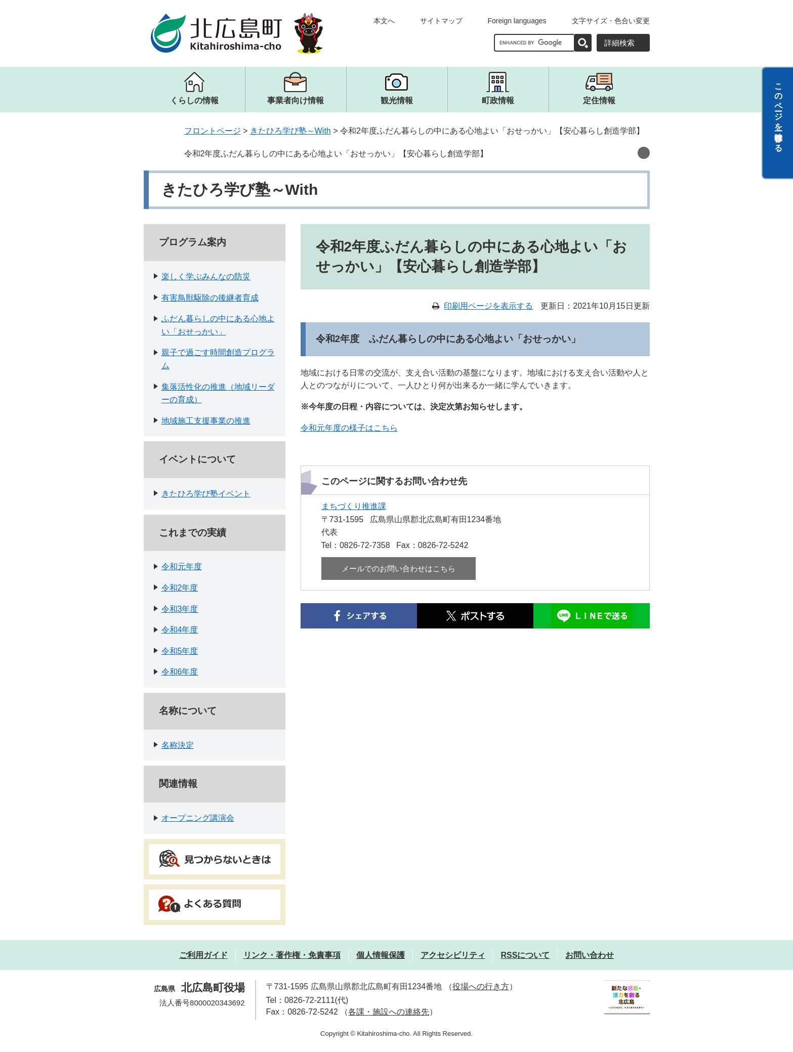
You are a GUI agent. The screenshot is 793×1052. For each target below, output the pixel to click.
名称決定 (177, 745)
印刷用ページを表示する (488, 306)
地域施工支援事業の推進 (206, 420)
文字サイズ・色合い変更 (611, 21)
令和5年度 (179, 651)
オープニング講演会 (197, 818)
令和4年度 (179, 629)
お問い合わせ (589, 955)
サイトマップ (441, 21)
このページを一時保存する (778, 113)
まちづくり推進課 (353, 506)
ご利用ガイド (203, 955)
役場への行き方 (480, 986)
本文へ (384, 21)
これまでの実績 (192, 532)
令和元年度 (181, 566)
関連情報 (178, 783)
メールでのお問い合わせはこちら (398, 568)
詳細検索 (619, 42)
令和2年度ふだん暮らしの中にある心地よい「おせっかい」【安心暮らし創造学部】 (336, 153)
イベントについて (197, 459)
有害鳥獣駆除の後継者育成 (210, 297)
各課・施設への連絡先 (388, 1011)
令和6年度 (179, 671)
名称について (188, 710)
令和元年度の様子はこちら (349, 428)
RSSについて (525, 955)
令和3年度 (179, 609)
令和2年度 (179, 587)
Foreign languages (517, 21)
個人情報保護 (380, 955)
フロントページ (212, 131)
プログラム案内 (192, 242)
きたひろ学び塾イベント (206, 493)
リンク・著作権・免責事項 (292, 955)
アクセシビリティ (453, 955)
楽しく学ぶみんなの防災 (206, 276)
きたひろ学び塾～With (290, 131)
